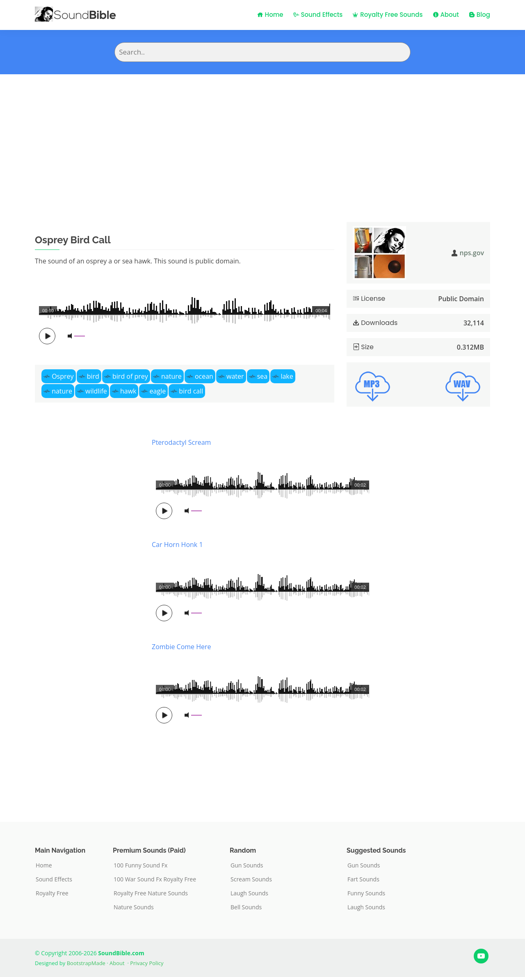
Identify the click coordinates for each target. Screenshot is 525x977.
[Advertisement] (262, 135)
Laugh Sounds (249, 893)
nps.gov (472, 252)
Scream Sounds (251, 879)
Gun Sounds (247, 865)
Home (270, 14)
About (446, 14)
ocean (204, 376)
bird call (191, 391)
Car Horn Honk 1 (177, 544)
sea (262, 376)
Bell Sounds (246, 907)
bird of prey (130, 376)
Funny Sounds (366, 893)
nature (171, 376)
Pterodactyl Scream (181, 442)
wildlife (96, 391)
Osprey (62, 376)
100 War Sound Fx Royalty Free (155, 879)
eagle (158, 391)
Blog (479, 14)
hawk (128, 391)
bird (93, 376)
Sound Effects (318, 14)
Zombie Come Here (181, 646)
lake (287, 376)
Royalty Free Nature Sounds (151, 893)
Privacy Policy (146, 963)
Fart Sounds (363, 879)
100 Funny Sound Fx (140, 865)
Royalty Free (52, 893)
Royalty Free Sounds (387, 14)
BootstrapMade (86, 963)
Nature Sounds (134, 907)
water (235, 376)
